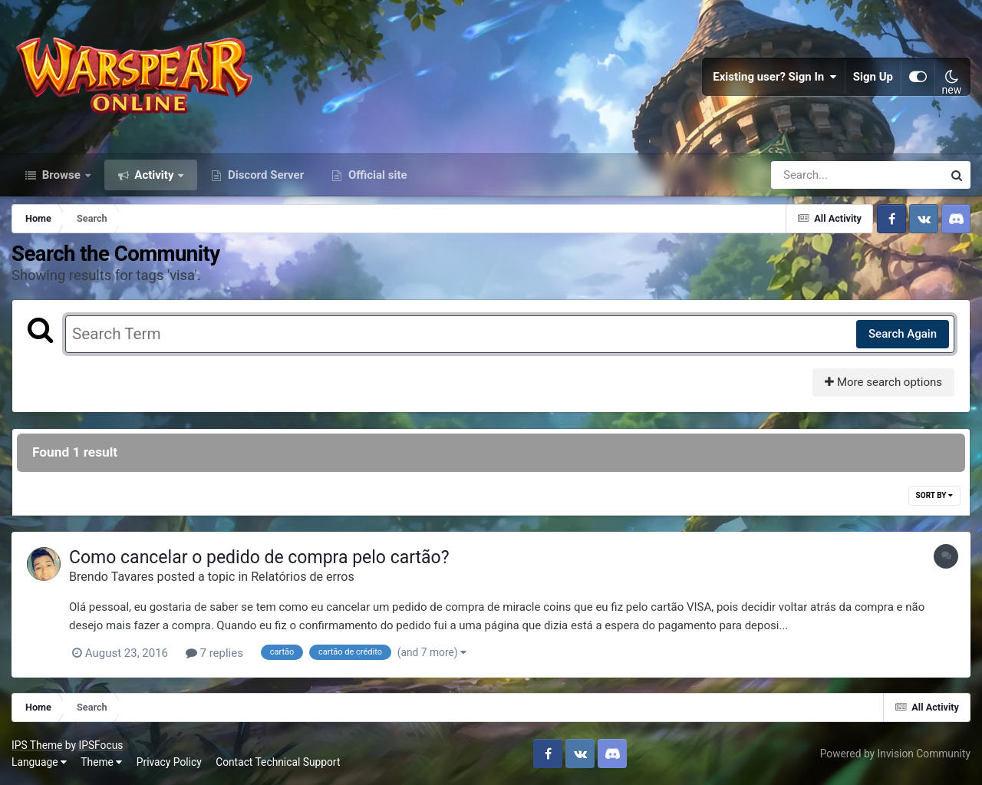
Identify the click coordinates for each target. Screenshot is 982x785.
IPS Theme (37, 745)
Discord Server (264, 175)
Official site (376, 175)
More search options (883, 382)
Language (39, 762)
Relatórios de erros (302, 576)
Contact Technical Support (278, 762)
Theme (101, 762)
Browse (61, 175)
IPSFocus (100, 745)
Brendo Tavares (111, 576)
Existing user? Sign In (775, 77)
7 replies (214, 653)
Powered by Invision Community (895, 753)
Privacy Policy (169, 762)
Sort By (934, 495)
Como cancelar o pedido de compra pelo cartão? (259, 557)
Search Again (902, 334)
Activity (154, 175)
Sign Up (873, 77)
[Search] (813, 175)
